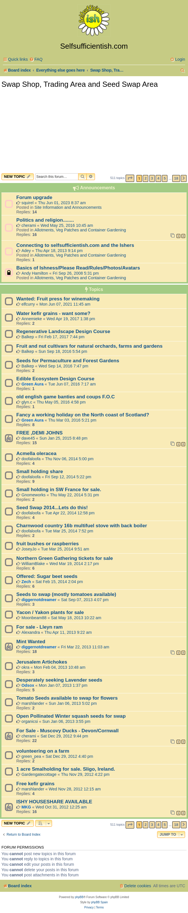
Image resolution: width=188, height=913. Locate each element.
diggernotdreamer (38, 599)
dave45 (28, 438)
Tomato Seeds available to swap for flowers (67, 698)
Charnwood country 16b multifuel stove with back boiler (81, 525)
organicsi (29, 721)
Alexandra (30, 632)
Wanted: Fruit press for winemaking (58, 299)
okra (25, 667)
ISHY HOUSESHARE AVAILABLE (54, 801)
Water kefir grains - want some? (53, 313)
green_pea (31, 756)
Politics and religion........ (45, 220)
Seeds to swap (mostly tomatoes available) (66, 594)
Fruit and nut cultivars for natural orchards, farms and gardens (89, 346)
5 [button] (165, 178)
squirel (27, 202)
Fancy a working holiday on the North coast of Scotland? (82, 415)
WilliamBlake (33, 563)
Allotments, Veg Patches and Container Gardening (80, 230)
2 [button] (146, 178)
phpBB (79, 897)
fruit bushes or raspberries (47, 543)
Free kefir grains (35, 783)
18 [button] (176, 178)
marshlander (32, 703)
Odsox (27, 685)
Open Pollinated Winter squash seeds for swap (71, 716)
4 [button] (158, 178)
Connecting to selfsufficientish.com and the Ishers (75, 245)
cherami (28, 225)
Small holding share (39, 471)
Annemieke (31, 318)
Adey (26, 250)
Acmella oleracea (36, 453)
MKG (26, 807)
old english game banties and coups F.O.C (65, 397)
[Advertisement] (94, 130)
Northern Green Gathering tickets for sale (64, 558)
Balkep (27, 336)
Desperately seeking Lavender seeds (59, 680)
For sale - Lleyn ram (39, 627)
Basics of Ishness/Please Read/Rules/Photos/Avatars (78, 268)
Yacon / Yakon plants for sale (50, 612)
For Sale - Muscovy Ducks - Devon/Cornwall (67, 730)
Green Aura (32, 384)
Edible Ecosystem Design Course (55, 378)
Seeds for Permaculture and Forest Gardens (67, 360)
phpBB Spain (99, 902)
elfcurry (28, 304)
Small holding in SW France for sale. (58, 489)
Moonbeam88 (33, 617)
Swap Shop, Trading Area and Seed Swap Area (79, 84)
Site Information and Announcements (68, 207)
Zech (26, 581)
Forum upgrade (34, 197)
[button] (130, 178)
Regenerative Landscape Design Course (63, 331)
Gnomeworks (33, 495)
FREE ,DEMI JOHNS (39, 433)
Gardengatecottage (38, 774)
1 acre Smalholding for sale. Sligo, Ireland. (65, 769)
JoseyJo (28, 549)
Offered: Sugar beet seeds (47, 576)
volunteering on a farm (42, 751)
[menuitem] (36, 59)
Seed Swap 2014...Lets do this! (52, 507)
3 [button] (152, 178)
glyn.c (26, 402)
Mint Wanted (30, 641)
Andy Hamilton (34, 273)
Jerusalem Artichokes (41, 662)
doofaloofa (31, 458)
